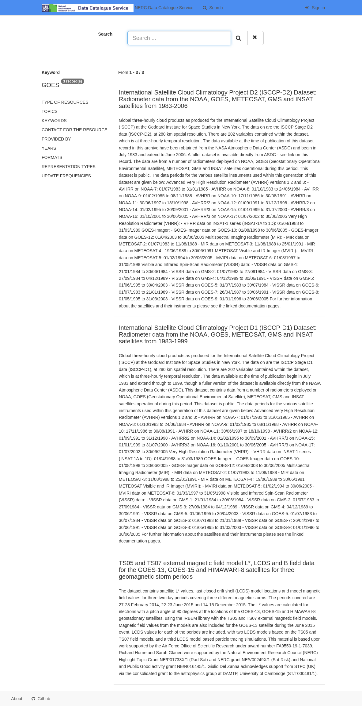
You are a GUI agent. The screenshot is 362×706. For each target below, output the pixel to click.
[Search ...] (179, 38)
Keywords (54, 120)
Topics (50, 111)
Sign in (315, 7)
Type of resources (65, 102)
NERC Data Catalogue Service (117, 8)
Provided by (56, 139)
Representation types (69, 166)
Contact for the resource (74, 129)
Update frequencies (66, 175)
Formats (52, 157)
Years (49, 148)
